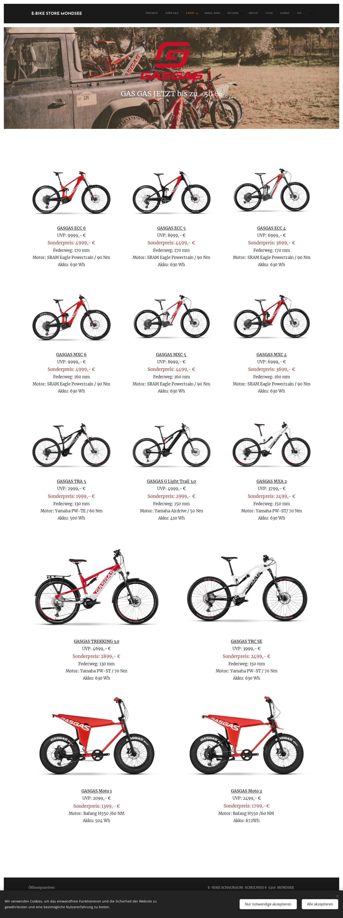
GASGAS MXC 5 (171, 355)
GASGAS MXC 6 (71, 355)
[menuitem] (242, 14)
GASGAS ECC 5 (171, 228)
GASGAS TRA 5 (71, 481)
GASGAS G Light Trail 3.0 (171, 481)
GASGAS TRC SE (246, 641)
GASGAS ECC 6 (71, 228)
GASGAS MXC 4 (271, 355)
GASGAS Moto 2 (246, 791)
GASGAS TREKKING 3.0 (96, 641)
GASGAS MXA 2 (271, 481)
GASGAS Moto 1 (96, 791)
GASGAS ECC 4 (271, 228)
